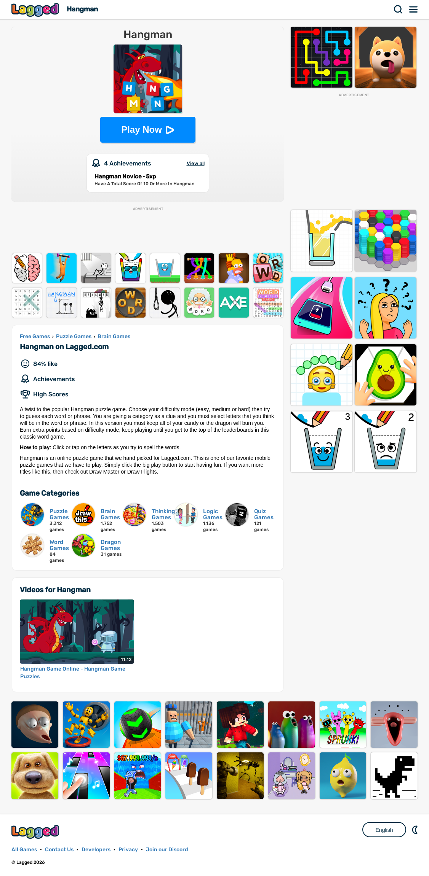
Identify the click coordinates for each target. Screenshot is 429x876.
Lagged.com (36, 831)
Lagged (36, 9)
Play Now (141, 129)
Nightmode (415, 829)
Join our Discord (167, 849)
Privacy (128, 849)
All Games (24, 849)
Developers (96, 849)
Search (398, 9)
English (384, 830)
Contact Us (59, 849)
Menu (413, 9)
